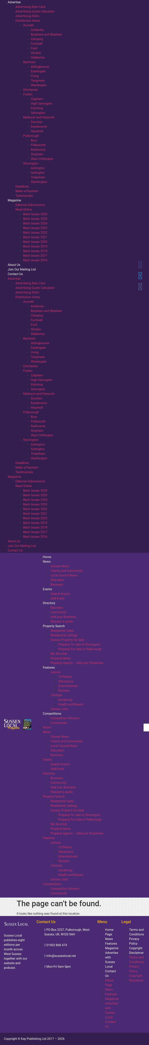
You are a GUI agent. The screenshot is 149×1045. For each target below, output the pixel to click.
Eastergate (38, 71)
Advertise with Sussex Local (111, 959)
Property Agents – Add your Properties (77, 663)
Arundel (28, 25)
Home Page (109, 932)
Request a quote (62, 621)
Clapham (37, 99)
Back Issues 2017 (35, 255)
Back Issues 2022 (35, 232)
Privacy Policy (134, 941)
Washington (39, 182)
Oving (35, 76)
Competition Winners (65, 718)
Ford (34, 48)
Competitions (52, 713)
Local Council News (64, 575)
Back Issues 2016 (35, 260)
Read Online (23, 209)
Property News (61, 658)
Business (57, 584)
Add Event (57, 598)
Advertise (14, 2)
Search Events (60, 594)
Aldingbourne (40, 67)
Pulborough (31, 136)
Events (47, 589)
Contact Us (15, 274)
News (47, 561)
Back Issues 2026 (35, 214)
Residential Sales (62, 630)
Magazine (14, 200)
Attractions (65, 681)
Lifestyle (56, 695)
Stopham (37, 154)
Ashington (38, 168)
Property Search (54, 626)
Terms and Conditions (136, 932)
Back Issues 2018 (35, 251)
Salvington (38, 113)
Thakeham (38, 177)
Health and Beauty (70, 704)
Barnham (29, 62)
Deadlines (22, 186)
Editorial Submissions (30, 205)
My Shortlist (59, 654)
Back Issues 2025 (35, 219)
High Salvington (41, 103)
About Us (14, 265)
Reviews (64, 690)
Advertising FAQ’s (27, 16)
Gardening (65, 700)
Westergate (38, 85)
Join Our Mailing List (22, 269)
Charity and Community (67, 571)
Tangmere (38, 80)
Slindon (36, 53)
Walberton (38, 57)
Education (57, 580)
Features (49, 667)
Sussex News (60, 566)
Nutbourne (38, 149)
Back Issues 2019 (35, 246)
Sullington (38, 172)
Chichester (30, 90)
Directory (49, 603)
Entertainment (68, 686)
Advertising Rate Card (30, 7)
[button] (144, 721)
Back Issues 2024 (35, 223)
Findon (28, 94)
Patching (37, 108)
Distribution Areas (27, 20)
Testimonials (24, 196)
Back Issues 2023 (35, 228)
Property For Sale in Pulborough (80, 649)
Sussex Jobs (59, 709)
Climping (37, 39)
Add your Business (63, 617)
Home (47, 557)
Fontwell (36, 43)
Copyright (135, 948)
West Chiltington (42, 159)
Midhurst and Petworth (39, 117)
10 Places (65, 677)
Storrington (30, 163)
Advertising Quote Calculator (35, 11)
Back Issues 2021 (35, 237)
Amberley (37, 30)
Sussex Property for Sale (67, 640)
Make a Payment (26, 191)
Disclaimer (136, 953)
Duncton (36, 122)
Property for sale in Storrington (79, 644)
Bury (34, 140)
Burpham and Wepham (46, 34)
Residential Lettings (64, 635)
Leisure (56, 672)
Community (58, 612)
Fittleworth (38, 145)
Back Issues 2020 (35, 242)
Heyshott (37, 131)
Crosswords (59, 723)
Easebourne (39, 126)
